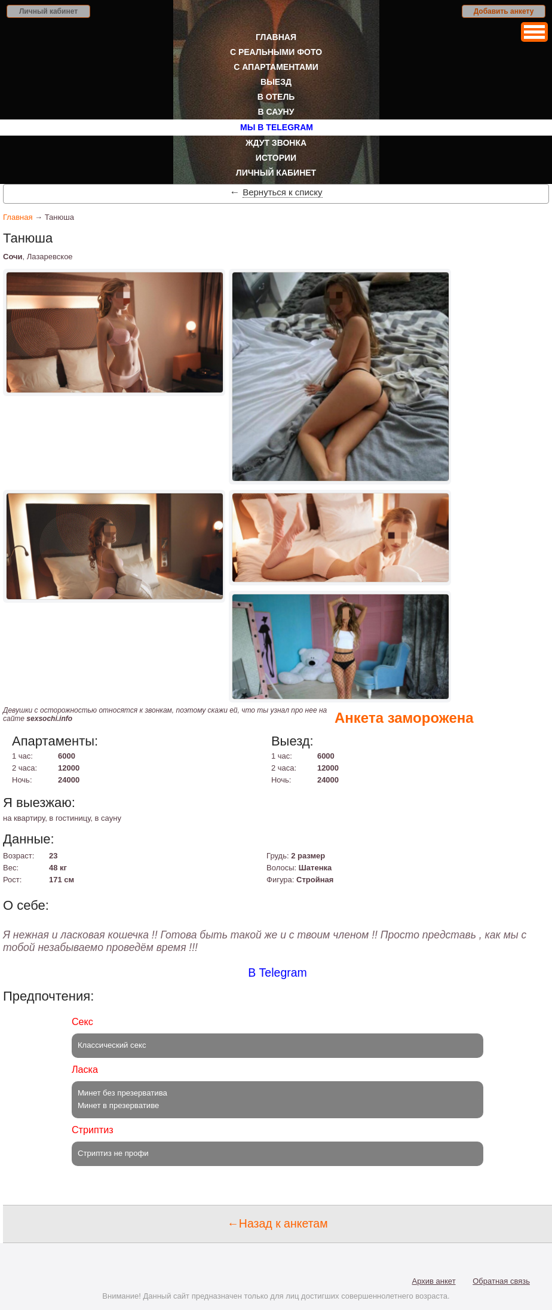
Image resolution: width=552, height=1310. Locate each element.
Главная (276, 37)
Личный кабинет (48, 11)
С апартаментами (276, 67)
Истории (276, 157)
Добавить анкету (504, 11)
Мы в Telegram (276, 127)
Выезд (276, 82)
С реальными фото (276, 52)
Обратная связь (501, 1281)
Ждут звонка (276, 143)
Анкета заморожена (404, 718)
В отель (276, 97)
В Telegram (277, 972)
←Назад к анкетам (277, 1223)
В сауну (276, 111)
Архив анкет (434, 1281)
